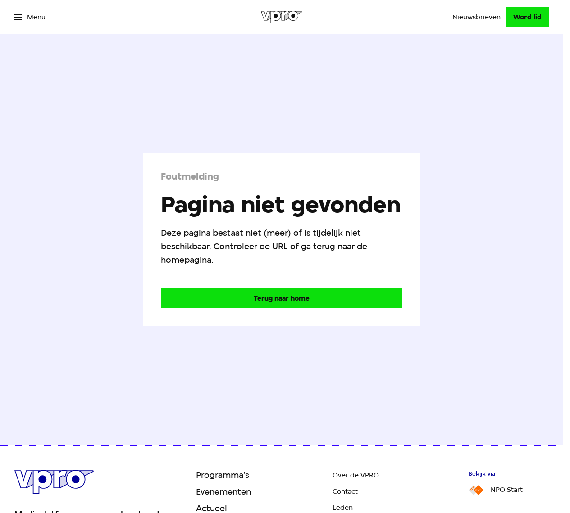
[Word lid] (527, 17)
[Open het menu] (30, 17)
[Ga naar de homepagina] (281, 298)
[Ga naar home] (282, 17)
